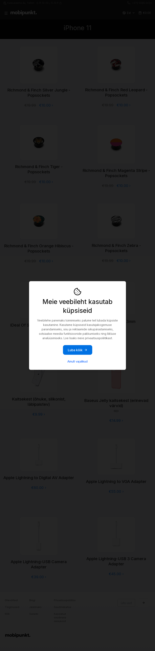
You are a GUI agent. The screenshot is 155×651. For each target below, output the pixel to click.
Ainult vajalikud (77, 361)
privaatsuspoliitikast (98, 338)
